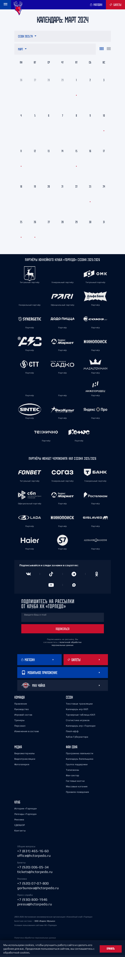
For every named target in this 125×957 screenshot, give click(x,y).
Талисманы (72, 771)
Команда (19, 699)
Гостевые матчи (75, 782)
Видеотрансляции (24, 760)
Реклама (19, 821)
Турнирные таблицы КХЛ (80, 716)
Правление (20, 705)
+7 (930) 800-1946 (32, 901)
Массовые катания (77, 788)
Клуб (17, 803)
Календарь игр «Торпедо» (81, 727)
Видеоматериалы (24, 755)
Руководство (21, 710)
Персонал (19, 727)
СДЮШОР (19, 826)
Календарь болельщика (79, 760)
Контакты (20, 832)
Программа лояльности (79, 755)
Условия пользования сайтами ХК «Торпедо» (35, 927)
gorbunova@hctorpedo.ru (38, 889)
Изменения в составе (26, 733)
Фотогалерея (21, 766)
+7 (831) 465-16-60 (33, 853)
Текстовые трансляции (79, 705)
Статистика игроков (77, 722)
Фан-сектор (72, 777)
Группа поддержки (77, 766)
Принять (111, 948)
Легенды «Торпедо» (25, 815)
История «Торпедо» (25, 810)
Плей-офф (72, 733)
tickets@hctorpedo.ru (35, 873)
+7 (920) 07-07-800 (33, 885)
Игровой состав (23, 716)
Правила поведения (77, 793)
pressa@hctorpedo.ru (34, 906)
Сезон (69, 699)
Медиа (18, 748)
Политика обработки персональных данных (35, 939)
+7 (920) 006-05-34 (33, 869)
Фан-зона (71, 748)
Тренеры (19, 722)
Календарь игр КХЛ (77, 710)
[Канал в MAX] (74, 586)
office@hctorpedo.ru (34, 857)
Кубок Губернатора (77, 738)
